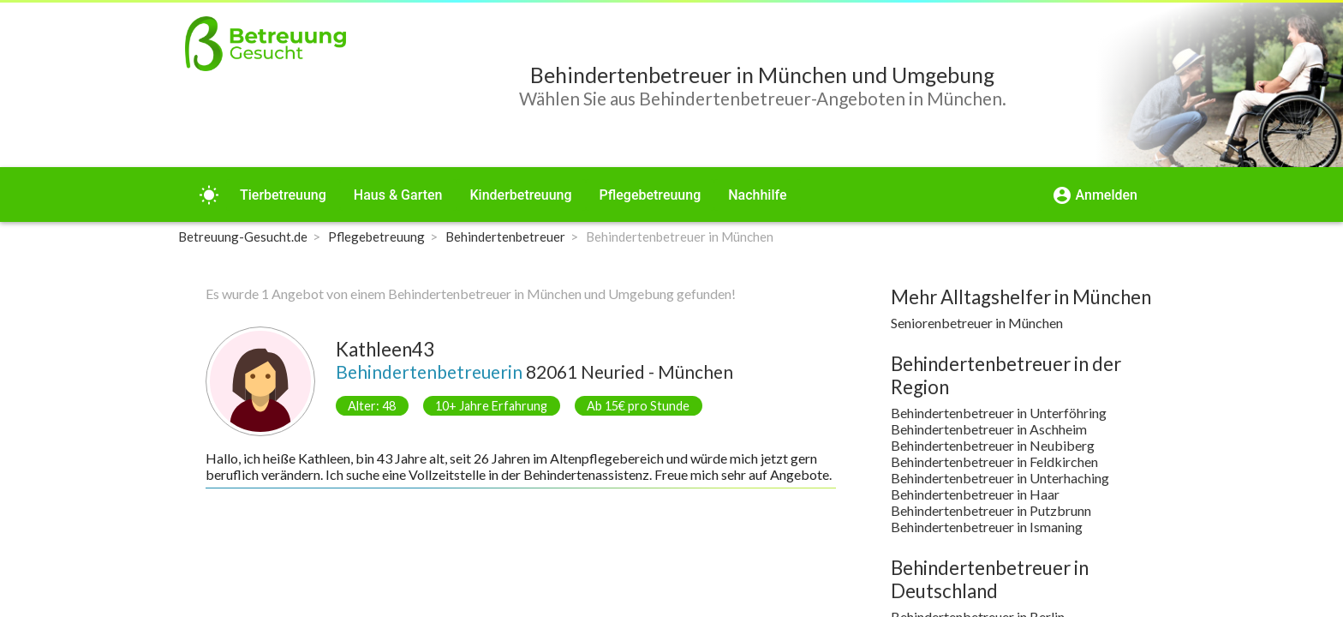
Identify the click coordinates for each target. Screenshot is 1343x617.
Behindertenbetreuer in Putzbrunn (991, 510)
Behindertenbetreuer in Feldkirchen (994, 461)
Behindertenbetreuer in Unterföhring (999, 412)
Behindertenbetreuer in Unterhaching (1000, 478)
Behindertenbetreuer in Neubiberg (993, 445)
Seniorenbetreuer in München (977, 322)
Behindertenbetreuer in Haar (975, 494)
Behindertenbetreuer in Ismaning (987, 526)
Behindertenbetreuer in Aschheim (989, 429)
